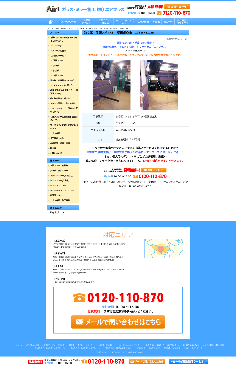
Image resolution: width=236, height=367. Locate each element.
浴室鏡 (56, 65)
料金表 (53, 148)
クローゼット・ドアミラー (62, 190)
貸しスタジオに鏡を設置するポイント (64, 126)
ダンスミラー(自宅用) (59, 180)
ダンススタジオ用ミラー (64, 85)
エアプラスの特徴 (58, 51)
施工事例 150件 (57, 138)
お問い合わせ (56, 153)
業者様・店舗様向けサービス (63, 80)
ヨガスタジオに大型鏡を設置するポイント (64, 118)
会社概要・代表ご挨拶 (60, 143)
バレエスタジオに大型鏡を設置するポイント (64, 110)
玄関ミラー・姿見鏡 (59, 165)
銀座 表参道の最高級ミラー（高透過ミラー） (64, 92)
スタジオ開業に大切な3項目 (62, 103)
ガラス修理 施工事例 (60, 200)
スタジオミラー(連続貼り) (61, 175)
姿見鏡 (56, 70)
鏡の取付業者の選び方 (60, 98)
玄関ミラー (58, 75)
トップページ (56, 46)
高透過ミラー (56, 195)
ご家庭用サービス (58, 56)
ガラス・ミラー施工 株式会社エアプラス (115, 352)
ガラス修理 (55, 133)
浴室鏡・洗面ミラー (59, 170)
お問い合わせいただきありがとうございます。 (64, 39)
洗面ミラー (58, 60)
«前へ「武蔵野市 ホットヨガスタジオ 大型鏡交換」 (112, 181)
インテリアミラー (58, 185)
